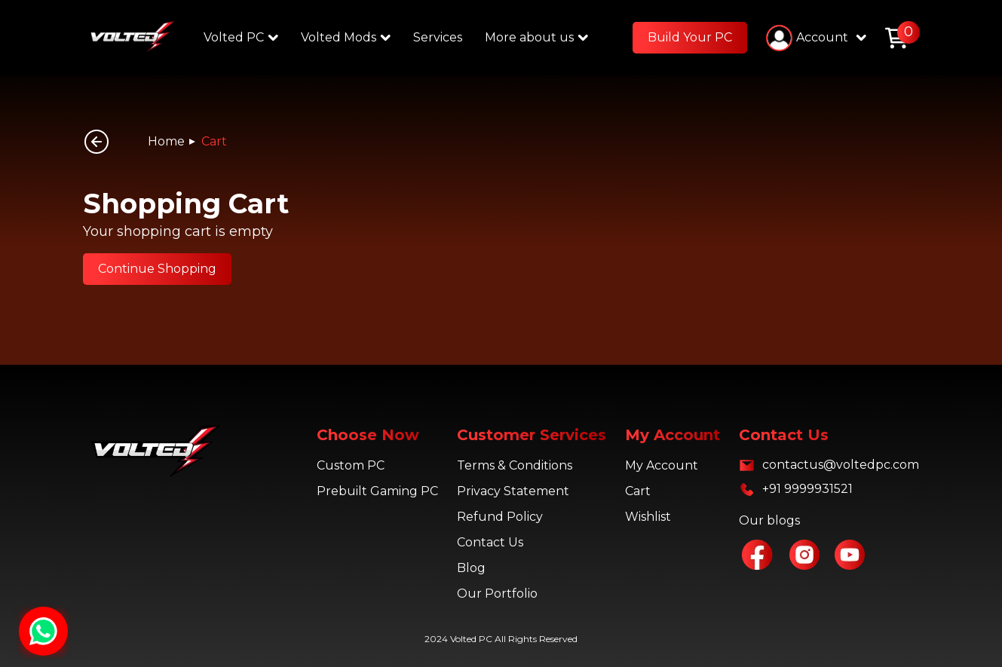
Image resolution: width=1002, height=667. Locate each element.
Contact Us (490, 542)
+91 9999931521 (807, 489)
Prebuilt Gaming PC (377, 491)
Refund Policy (500, 516)
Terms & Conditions (514, 465)
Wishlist (648, 516)
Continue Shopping (157, 269)
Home (166, 141)
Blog (471, 568)
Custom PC (351, 465)
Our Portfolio (497, 593)
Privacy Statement (513, 491)
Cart (214, 141)
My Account (661, 465)
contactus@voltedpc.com (840, 464)
